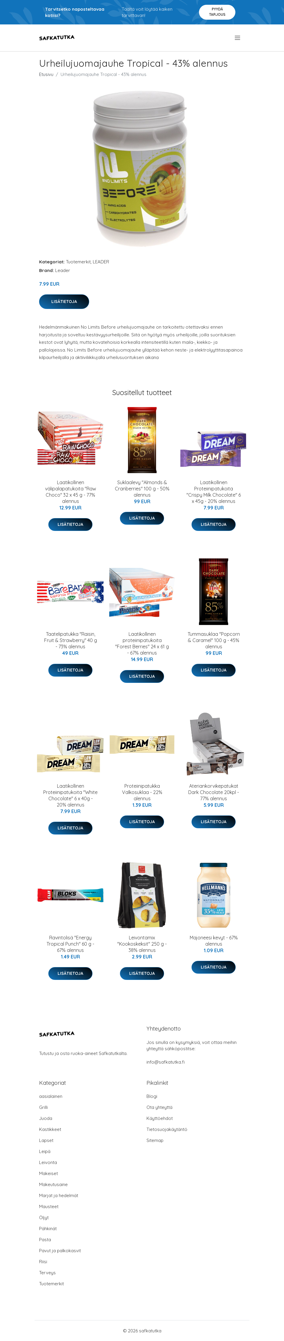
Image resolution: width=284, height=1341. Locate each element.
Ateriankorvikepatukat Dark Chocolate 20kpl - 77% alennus (213, 792)
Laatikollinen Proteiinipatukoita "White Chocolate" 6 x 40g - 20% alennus (70, 795)
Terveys (47, 1272)
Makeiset (48, 1173)
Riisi (43, 1261)
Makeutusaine (53, 1184)
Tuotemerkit (78, 262)
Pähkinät (48, 1228)
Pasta (45, 1239)
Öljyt (44, 1217)
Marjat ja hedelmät (58, 1195)
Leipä (44, 1151)
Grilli (43, 1107)
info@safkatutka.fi (165, 1062)
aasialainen (50, 1096)
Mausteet (48, 1206)
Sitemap (154, 1140)
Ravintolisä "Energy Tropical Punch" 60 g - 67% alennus (70, 944)
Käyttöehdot (159, 1118)
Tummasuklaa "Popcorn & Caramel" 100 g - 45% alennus (214, 640)
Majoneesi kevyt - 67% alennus (214, 941)
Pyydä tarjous (217, 12)
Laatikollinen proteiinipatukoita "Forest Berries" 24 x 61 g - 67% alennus (142, 643)
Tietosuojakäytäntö (166, 1129)
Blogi (151, 1096)
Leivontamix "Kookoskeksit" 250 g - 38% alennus (142, 944)
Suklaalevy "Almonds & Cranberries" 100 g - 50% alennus (142, 488)
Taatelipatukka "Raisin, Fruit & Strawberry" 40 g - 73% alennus (70, 640)
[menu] (238, 37)
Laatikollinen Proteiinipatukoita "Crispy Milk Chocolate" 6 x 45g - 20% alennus (213, 491)
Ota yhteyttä (159, 1107)
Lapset (46, 1140)
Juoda (45, 1118)
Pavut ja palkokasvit (60, 1250)
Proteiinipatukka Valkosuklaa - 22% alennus (142, 792)
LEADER (101, 262)
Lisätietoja (64, 301)
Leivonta (48, 1162)
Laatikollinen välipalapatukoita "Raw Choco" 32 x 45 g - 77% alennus (70, 491)
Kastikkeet (50, 1129)
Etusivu (46, 74)
